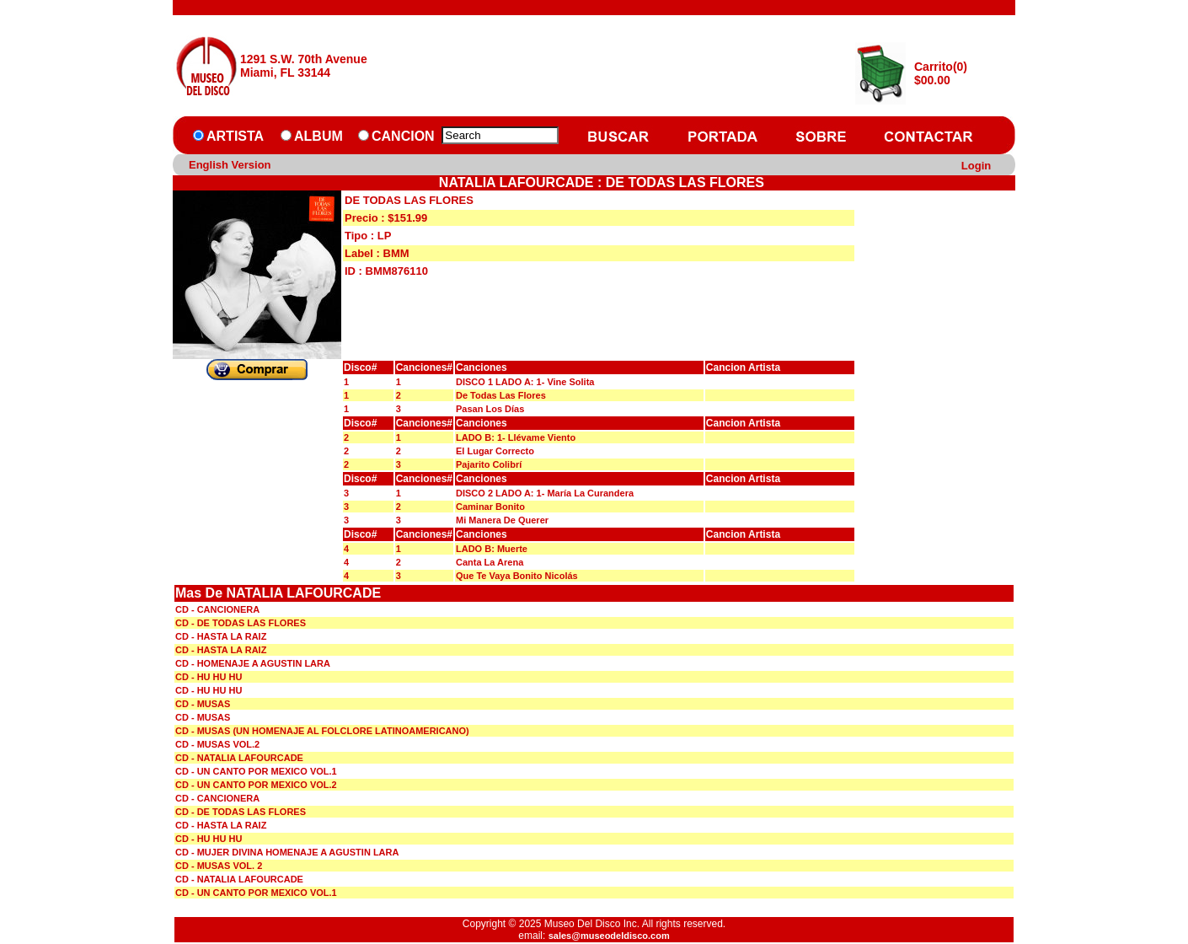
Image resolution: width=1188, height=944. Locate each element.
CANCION (403, 136)
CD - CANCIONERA (217, 609)
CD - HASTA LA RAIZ (220, 636)
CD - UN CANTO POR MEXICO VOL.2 (256, 785)
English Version (230, 164)
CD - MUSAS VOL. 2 (218, 866)
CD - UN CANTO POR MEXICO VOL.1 (256, 771)
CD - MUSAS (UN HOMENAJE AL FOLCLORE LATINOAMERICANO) (322, 731)
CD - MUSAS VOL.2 (217, 744)
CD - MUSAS (202, 704)
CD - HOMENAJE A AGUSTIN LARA (252, 663)
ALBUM (318, 136)
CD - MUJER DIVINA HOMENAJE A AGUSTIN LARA (287, 852)
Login (976, 165)
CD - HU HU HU (208, 677)
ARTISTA (235, 136)
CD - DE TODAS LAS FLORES (240, 623)
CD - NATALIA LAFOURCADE (239, 758)
